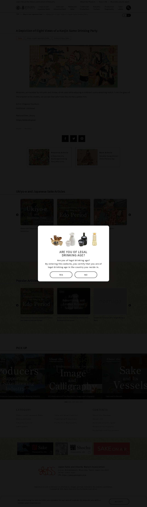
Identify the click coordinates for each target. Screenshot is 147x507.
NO (86, 274)
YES (61, 274)
